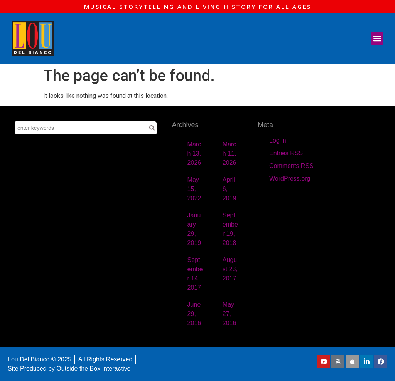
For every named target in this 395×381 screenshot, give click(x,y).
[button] (377, 38)
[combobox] (81, 127)
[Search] (152, 127)
